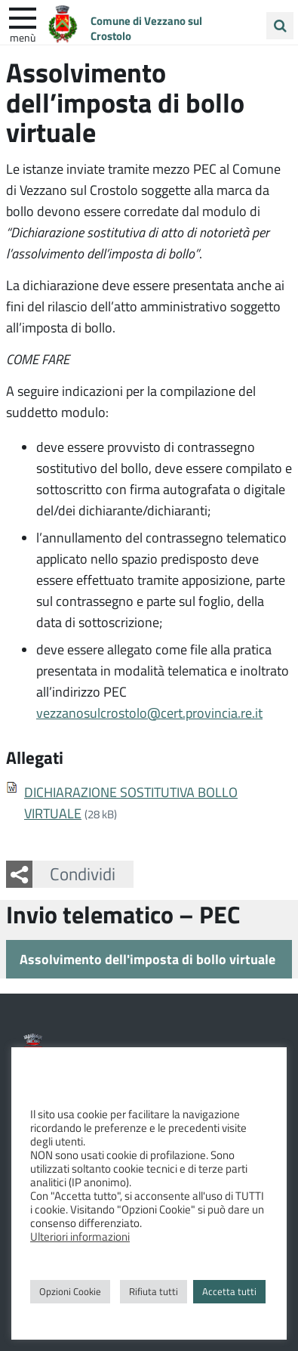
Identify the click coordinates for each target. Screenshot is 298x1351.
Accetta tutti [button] (229, 1291)
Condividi (82, 873)
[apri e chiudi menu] (23, 17)
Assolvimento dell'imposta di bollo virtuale (147, 959)
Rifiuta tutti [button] (153, 1291)
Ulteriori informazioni (80, 1236)
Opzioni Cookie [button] (70, 1291)
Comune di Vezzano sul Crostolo (146, 28)
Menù (22, 37)
